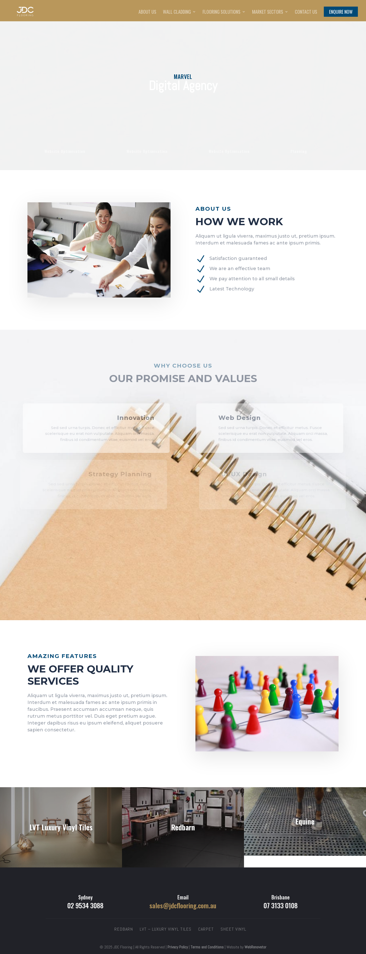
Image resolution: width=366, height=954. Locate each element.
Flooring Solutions (221, 12)
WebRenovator (255, 947)
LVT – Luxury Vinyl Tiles (165, 929)
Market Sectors (267, 12)
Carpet (206, 929)
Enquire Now (341, 12)
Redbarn (183, 827)
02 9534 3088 (85, 905)
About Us (147, 12)
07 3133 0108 (281, 905)
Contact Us (306, 12)
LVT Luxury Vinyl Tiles (61, 827)
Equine (304, 821)
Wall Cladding (177, 12)
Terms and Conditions (207, 947)
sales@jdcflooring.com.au (182, 905)
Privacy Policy (177, 947)
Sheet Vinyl (233, 929)
